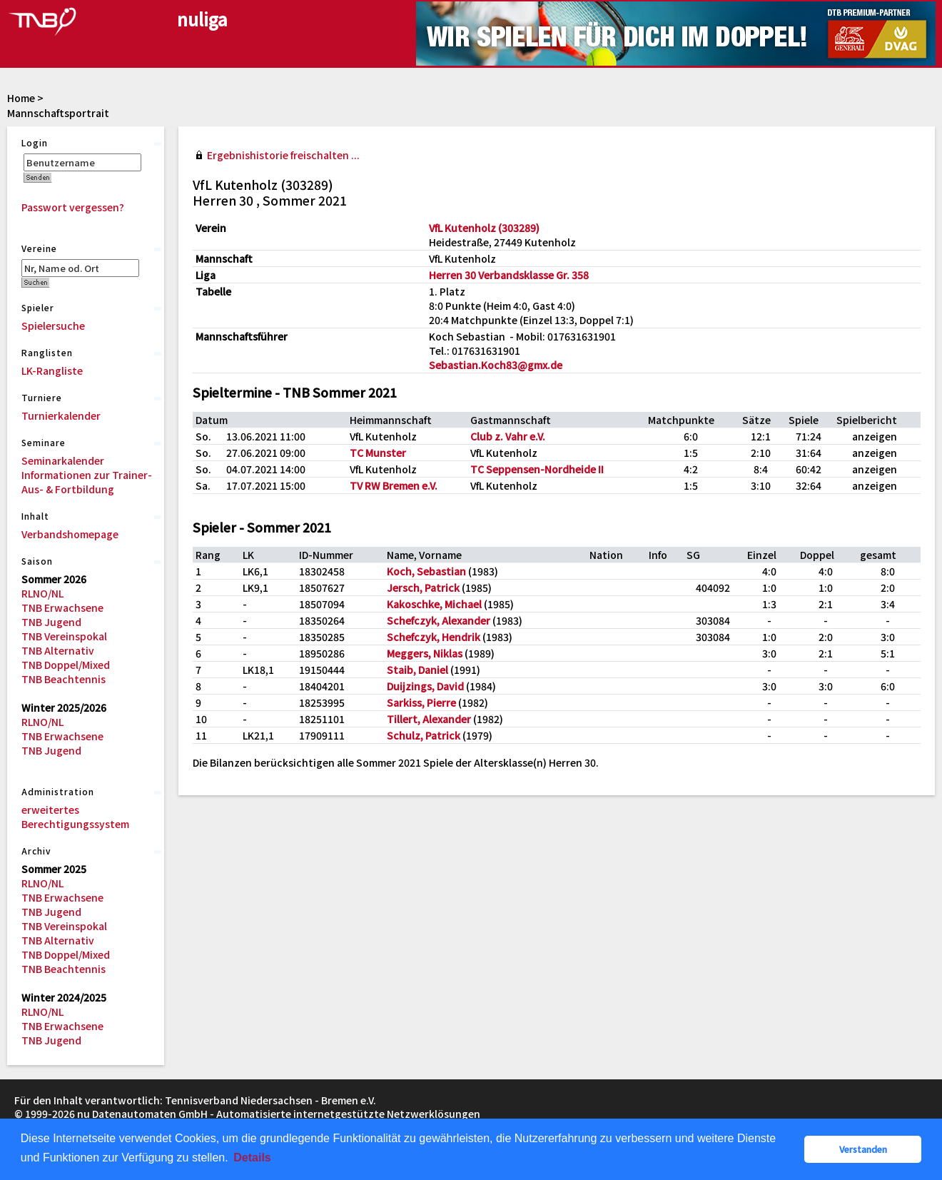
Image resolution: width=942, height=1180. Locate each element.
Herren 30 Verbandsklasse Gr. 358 (509, 275)
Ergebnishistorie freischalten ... (283, 155)
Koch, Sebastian (426, 571)
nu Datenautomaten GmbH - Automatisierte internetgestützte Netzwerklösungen (278, 1113)
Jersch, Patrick (423, 587)
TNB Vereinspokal (64, 636)
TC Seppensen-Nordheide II (537, 469)
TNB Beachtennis (63, 679)
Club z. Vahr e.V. (507, 436)
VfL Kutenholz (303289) (484, 228)
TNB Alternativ (57, 650)
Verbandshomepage (69, 534)
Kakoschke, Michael (434, 604)
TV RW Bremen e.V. (393, 485)
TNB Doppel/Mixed (65, 664)
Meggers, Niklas (424, 653)
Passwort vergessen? (72, 207)
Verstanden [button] (863, 1149)
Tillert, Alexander (429, 719)
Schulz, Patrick (423, 735)
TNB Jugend (51, 622)
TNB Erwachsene (62, 607)
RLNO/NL (42, 593)
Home (21, 98)
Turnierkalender (61, 415)
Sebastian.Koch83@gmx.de (495, 365)
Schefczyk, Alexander (438, 620)
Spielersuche (53, 325)
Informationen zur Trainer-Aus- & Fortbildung (86, 482)
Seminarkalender (62, 460)
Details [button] (251, 1157)
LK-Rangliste (52, 370)
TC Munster (378, 452)
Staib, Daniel (417, 669)
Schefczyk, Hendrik (433, 637)
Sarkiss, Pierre (421, 702)
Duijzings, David (425, 686)
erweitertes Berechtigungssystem (75, 816)
